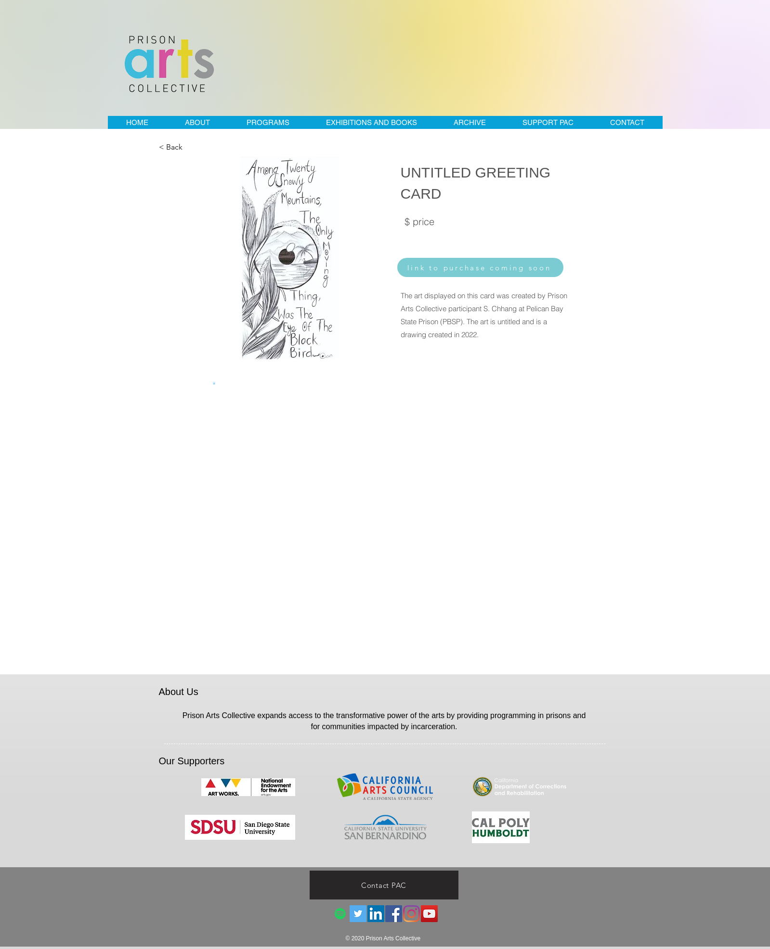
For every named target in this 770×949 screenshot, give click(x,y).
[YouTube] (429, 913)
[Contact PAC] (384, 885)
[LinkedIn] (375, 913)
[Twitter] (358, 913)
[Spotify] (340, 913)
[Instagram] (411, 913)
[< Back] (190, 147)
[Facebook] (393, 913)
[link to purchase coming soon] (480, 267)
